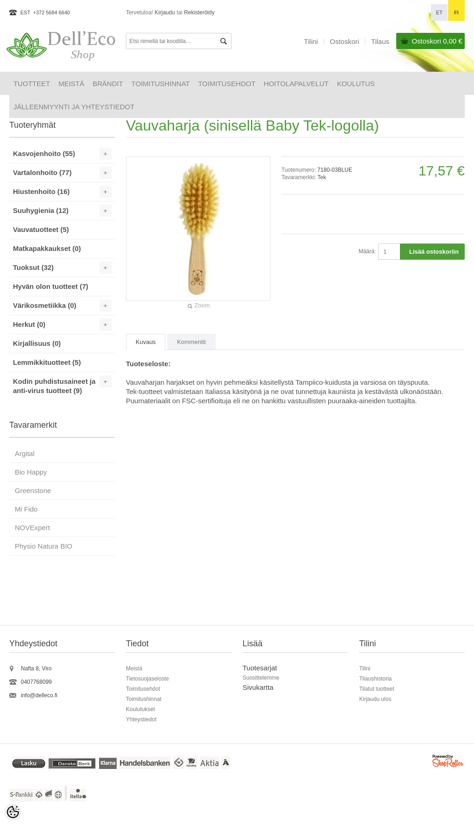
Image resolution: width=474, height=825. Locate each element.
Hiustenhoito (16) (41, 191)
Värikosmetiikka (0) (44, 305)
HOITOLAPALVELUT (296, 84)
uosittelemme (262, 678)
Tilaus (380, 41)
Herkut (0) (29, 324)
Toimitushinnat (160, 84)
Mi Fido (26, 509)
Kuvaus (146, 341)
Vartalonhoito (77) (42, 172)
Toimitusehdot (227, 84)
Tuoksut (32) (33, 267)
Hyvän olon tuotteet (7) (50, 286)
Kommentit (191, 341)
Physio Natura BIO (43, 546)
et (439, 12)
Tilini (311, 41)
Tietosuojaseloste (147, 678)
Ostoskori (437, 41)
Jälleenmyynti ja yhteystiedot (73, 107)
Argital (25, 453)
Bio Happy (31, 472)
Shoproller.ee (448, 762)
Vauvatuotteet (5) (41, 229)
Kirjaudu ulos (375, 699)
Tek (322, 177)
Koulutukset (140, 709)
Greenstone (33, 490)
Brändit (108, 84)
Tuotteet (31, 84)
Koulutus (356, 84)
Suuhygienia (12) (41, 210)
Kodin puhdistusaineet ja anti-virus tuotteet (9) (54, 385)
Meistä (71, 84)
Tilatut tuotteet (376, 689)
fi (456, 12)
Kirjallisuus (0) (37, 343)
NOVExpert (32, 527)
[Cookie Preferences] (13, 812)
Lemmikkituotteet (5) (47, 362)
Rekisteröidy (199, 12)
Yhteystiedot (141, 719)
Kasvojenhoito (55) (44, 153)
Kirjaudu (165, 12)
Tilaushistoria (375, 678)
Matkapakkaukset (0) (47, 248)
